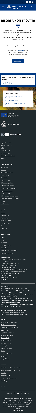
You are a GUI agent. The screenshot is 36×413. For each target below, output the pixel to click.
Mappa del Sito (5, 359)
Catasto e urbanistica (6, 180)
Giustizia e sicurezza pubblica (8, 188)
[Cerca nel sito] (32, 7)
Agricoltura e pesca (6, 167)
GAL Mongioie (4, 381)
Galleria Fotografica (6, 245)
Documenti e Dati (5, 151)
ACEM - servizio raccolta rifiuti (9, 378)
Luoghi (3, 240)
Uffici (2, 148)
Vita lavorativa (5, 204)
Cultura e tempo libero (7, 183)
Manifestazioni (5, 215)
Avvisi (2, 226)
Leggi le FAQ (4, 330)
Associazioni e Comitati (7, 253)
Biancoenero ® (13, 407)
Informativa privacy (6, 343)
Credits (3, 351)
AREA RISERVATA (17, 411)
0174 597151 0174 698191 (11, 264)
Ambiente (3, 170)
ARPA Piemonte (5, 376)
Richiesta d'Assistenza (7, 335)
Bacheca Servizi (5, 338)
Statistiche (4, 356)
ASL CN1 (3, 373)
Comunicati (4, 228)
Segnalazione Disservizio (7, 333)
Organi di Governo (6, 143)
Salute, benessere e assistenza (9, 196)
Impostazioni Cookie (6, 348)
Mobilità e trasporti (6, 193)
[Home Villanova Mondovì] (17, 7)
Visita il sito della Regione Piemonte (10, 368)
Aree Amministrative (6, 145)
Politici (2, 158)
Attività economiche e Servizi (9, 250)
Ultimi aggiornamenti (6, 354)
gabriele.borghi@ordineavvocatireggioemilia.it (16, 314)
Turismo (3, 201)
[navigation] (3, 7)
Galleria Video (4, 248)
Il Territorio (4, 243)
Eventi (2, 237)
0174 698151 (7, 262)
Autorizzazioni (4, 178)
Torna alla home (18, 61)
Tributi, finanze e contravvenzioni (10, 199)
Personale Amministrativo (8, 156)
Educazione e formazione (7, 186)
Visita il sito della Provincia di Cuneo (10, 370)
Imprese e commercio (6, 191)
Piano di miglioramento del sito (9, 327)
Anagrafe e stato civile (7, 173)
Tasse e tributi (4, 218)
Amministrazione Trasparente (9, 322)
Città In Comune (23, 402)
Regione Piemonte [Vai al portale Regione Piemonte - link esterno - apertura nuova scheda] (6, 2)
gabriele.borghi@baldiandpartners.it (14, 312)
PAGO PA (3, 279)
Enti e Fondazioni (5, 153)
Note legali (4, 346)
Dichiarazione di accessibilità (8, 325)
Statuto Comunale (6, 340)
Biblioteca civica (5, 223)
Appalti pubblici (5, 175)
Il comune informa (6, 221)
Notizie (3, 213)
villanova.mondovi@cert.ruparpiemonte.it (15, 269)
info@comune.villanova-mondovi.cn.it (15, 271)
